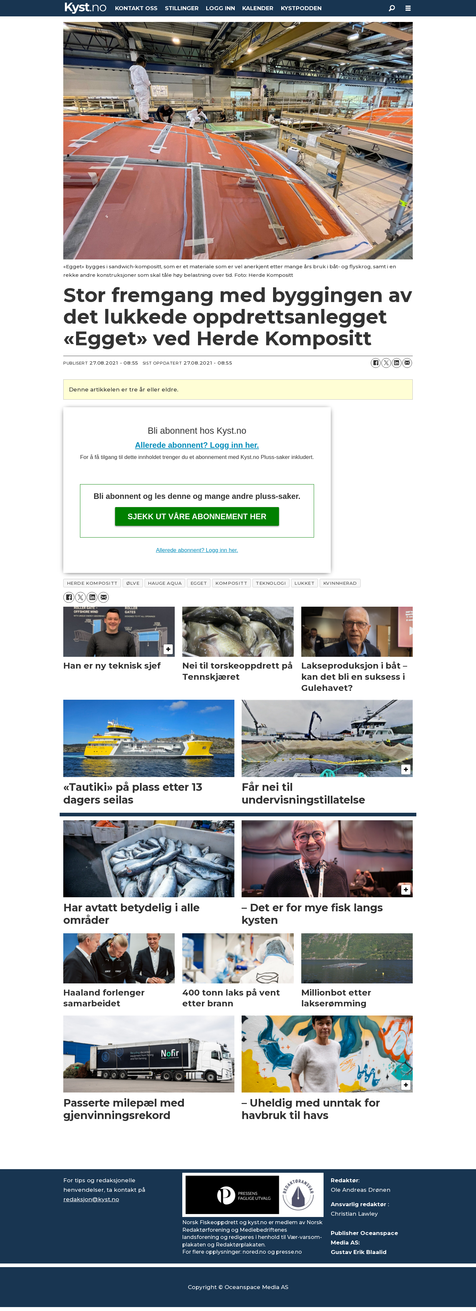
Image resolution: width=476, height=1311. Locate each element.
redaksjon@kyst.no (91, 1199)
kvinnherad (340, 583)
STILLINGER (182, 8)
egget (198, 583)
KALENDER (257, 8)
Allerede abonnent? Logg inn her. (197, 445)
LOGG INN (220, 8)
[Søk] (392, 8)
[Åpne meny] (408, 8)
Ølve (132, 583)
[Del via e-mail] (407, 363)
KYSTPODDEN (301, 8)
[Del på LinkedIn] (397, 363)
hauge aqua (165, 583)
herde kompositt (92, 583)
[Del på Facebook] (376, 363)
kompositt (231, 583)
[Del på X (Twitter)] (386, 363)
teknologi (271, 583)
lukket (304, 583)
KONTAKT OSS (136, 8)
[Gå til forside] (85, 8)
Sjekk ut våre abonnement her (197, 516)
